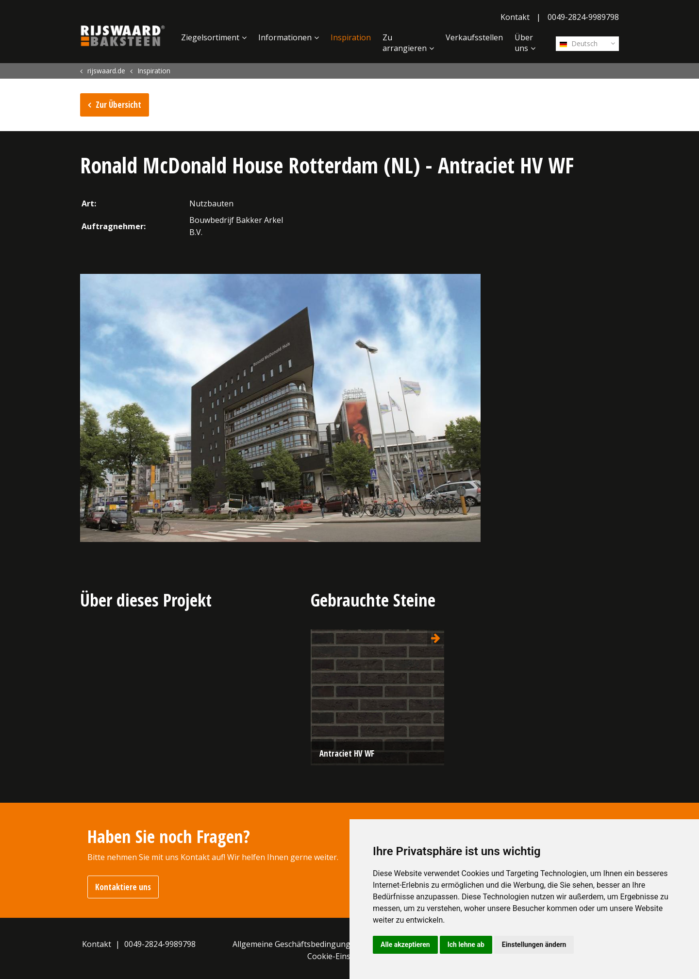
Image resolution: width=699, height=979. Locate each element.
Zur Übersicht (118, 104)
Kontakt (515, 17)
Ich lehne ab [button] (466, 944)
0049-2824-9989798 (583, 17)
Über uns (524, 42)
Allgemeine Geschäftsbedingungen (296, 944)
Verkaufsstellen (474, 37)
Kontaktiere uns (123, 887)
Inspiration (351, 37)
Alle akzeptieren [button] (405, 944)
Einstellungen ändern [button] (534, 944)
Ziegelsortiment (210, 37)
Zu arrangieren (405, 42)
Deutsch (579, 43)
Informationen (285, 37)
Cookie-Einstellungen (346, 956)
